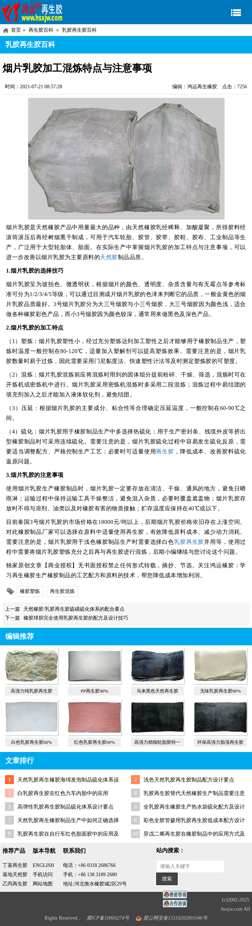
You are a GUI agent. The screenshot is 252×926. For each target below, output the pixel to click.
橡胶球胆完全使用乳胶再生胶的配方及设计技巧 (75, 618)
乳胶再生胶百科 (79, 30)
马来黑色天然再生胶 (157, 691)
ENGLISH (43, 865)
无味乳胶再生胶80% (220, 691)
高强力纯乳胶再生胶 (31, 691)
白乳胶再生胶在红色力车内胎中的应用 (62, 793)
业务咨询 (177, 903)
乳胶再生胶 (189, 542)
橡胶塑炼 (30, 591)
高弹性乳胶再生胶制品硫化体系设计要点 (65, 807)
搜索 (167, 879)
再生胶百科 (40, 30)
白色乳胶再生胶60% (31, 742)
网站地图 (43, 883)
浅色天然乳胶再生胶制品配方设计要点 (188, 780)
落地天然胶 (14, 874)
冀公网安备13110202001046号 (175, 918)
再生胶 (165, 451)
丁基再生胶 (14, 865)
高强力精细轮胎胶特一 (157, 742)
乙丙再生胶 (14, 883)
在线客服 (177, 894)
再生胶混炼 (62, 591)
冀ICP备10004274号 (108, 918)
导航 (230, 12)
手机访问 (43, 874)
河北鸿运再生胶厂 (32, 12)
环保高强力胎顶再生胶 (220, 742)
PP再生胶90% (94, 691)
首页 (16, 30)
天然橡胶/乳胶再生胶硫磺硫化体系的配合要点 (74, 609)
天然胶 (109, 257)
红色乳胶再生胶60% (94, 742)
